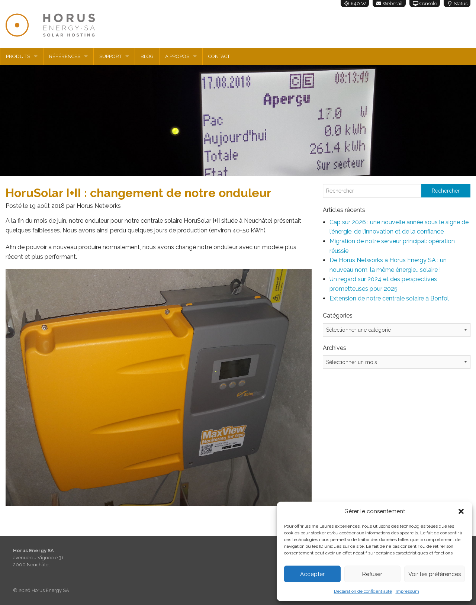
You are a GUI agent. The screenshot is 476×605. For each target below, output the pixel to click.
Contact (219, 56)
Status (457, 3)
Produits (18, 56)
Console (424, 3)
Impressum (407, 591)
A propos (177, 56)
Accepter (312, 574)
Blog (147, 56)
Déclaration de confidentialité (363, 591)
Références (64, 56)
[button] (461, 511)
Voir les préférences (434, 574)
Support (110, 56)
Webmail (389, 3)
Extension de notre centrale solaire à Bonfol (389, 298)
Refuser (372, 574)
